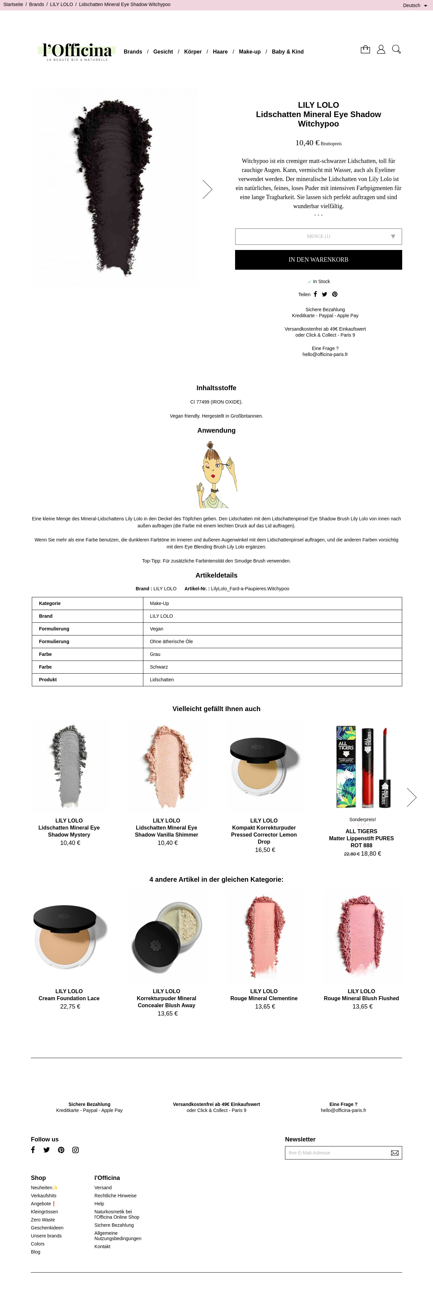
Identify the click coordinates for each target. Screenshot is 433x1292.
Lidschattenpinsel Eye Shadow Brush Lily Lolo (320, 518)
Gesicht (163, 52)
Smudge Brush (250, 561)
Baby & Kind (288, 52)
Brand (142, 588)
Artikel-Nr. (196, 588)
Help (99, 1203)
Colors (37, 1243)
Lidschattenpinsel (285, 539)
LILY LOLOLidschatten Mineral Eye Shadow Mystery (69, 828)
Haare (220, 52)
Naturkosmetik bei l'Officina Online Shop (116, 1214)
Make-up (250, 52)
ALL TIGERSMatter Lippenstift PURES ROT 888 (361, 838)
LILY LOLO (318, 104)
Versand (103, 1187)
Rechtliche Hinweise (115, 1195)
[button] (209, 189)
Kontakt (102, 1246)
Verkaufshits (43, 1195)
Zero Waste (43, 1219)
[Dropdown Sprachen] (416, 6)
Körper (193, 52)
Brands (133, 52)
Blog (35, 1252)
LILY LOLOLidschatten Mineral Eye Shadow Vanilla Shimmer (166, 828)
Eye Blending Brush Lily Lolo (214, 546)
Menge (315, 236)
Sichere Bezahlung (114, 1225)
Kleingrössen (44, 1211)
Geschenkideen (47, 1227)
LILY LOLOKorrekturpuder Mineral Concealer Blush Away (166, 998)
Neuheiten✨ (44, 1187)
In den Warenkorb (319, 259)
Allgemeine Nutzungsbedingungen (117, 1235)
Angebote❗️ (44, 1203)
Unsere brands (46, 1235)
